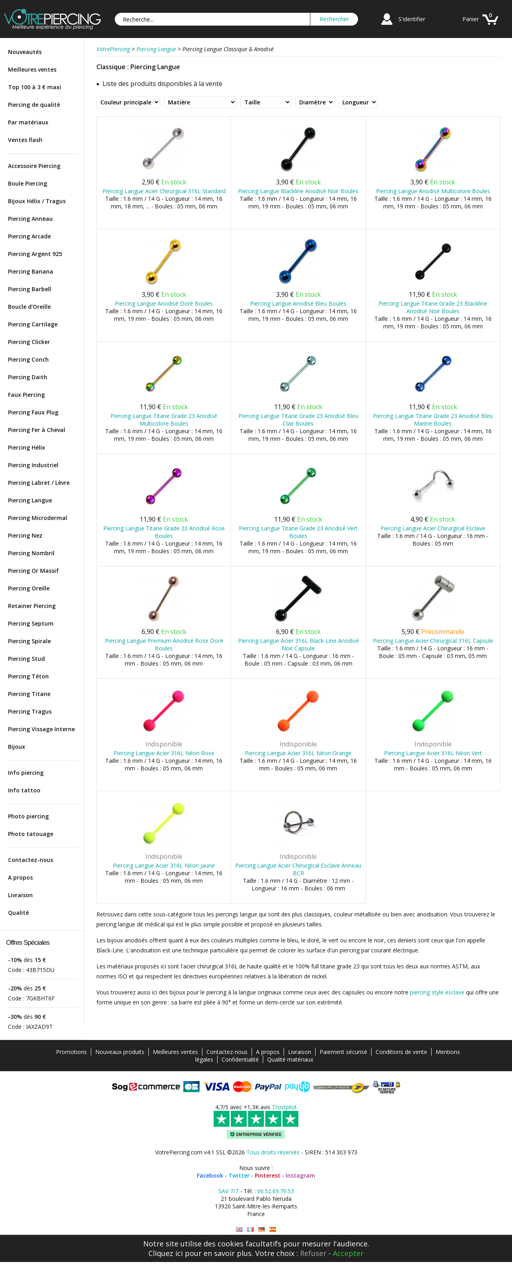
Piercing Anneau (30, 218)
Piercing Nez (25, 535)
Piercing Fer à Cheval (36, 430)
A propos (20, 877)
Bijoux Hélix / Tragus (37, 201)
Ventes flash (25, 140)
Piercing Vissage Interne (41, 729)
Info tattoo (24, 790)
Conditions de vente (401, 1052)
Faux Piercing (26, 394)
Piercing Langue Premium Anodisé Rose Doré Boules (164, 644)
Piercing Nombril (31, 553)
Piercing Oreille (29, 588)
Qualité (18, 912)
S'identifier (411, 19)
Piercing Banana (30, 271)
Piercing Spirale (29, 641)
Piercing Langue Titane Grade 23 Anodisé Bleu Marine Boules (433, 419)
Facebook (210, 1175)
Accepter (348, 1253)
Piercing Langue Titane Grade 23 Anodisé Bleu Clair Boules (298, 419)
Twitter (239, 1175)
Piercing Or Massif (33, 570)
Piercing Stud (26, 658)
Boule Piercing (27, 183)
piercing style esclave (437, 992)
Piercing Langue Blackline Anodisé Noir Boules (298, 191)
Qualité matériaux (290, 1059)
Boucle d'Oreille (29, 306)
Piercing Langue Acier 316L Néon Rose (164, 753)
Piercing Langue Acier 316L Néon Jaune (164, 865)
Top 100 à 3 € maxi (34, 87)
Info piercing (26, 772)
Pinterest (267, 1175)
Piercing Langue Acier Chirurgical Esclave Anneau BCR (298, 869)
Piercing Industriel (33, 465)
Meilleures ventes (32, 69)
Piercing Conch (28, 359)
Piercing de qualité (34, 104)
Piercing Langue (30, 500)
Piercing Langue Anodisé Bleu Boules (298, 303)
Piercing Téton (28, 676)
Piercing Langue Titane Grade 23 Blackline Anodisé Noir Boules (432, 307)
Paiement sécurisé (343, 1052)
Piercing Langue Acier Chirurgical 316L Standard (164, 191)
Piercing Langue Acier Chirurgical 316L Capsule (433, 640)
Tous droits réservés (273, 1152)
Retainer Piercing (32, 606)
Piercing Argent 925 (35, 254)
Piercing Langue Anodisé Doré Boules (164, 303)
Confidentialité (240, 1059)
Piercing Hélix (26, 447)
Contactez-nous (30, 860)
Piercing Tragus (30, 711)
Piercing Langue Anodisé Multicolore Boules (433, 191)
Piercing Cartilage (33, 324)
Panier (470, 19)
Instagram (300, 1175)
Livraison (20, 895)
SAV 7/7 (228, 1191)
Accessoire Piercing (34, 166)
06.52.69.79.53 (275, 1191)
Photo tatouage (30, 834)
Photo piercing (28, 816)
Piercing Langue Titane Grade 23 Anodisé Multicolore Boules (163, 419)
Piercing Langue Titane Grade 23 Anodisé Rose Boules (164, 532)
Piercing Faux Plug (33, 412)
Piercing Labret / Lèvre (39, 482)
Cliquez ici (165, 1253)
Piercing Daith (27, 377)
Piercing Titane (29, 694)
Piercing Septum (31, 623)
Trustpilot (284, 1107)
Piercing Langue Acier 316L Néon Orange (298, 753)
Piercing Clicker (29, 342)
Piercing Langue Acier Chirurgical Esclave (432, 528)
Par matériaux (28, 122)
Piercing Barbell (29, 289)
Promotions (71, 1052)
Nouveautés (25, 52)
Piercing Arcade (29, 236)
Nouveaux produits (119, 1052)
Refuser (313, 1253)
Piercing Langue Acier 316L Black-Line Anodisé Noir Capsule (298, 644)
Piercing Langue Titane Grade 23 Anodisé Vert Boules (298, 532)
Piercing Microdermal (37, 518)
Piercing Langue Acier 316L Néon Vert (433, 753)
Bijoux (16, 746)
